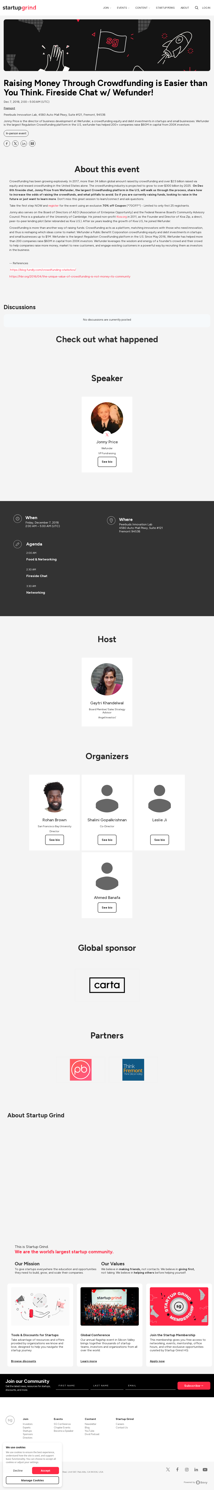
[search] (196, 7)
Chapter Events (62, 1427)
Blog (87, 1427)
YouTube (89, 1430)
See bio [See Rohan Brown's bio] (54, 840)
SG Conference (62, 1424)
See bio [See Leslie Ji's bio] (159, 840)
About (185, 7)
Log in (206, 7)
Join (106, 7)
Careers (120, 1424)
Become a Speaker (63, 1430)
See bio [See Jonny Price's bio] (107, 461)
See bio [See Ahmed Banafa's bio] (107, 907)
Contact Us (122, 1427)
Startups (27, 1430)
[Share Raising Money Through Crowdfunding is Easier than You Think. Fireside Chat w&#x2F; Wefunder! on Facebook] (7, 143)
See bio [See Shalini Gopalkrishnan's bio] (107, 840)
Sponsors (28, 1434)
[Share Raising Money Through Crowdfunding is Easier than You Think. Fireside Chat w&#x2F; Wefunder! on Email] (32, 143)
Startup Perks (165, 7)
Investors (27, 1424)
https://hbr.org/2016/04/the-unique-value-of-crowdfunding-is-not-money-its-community (69, 276)
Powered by (196, 1482)
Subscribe (192, 1385)
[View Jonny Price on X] (107, 435)
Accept (45, 1470)
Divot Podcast (92, 1434)
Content (141, 7)
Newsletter (90, 1424)
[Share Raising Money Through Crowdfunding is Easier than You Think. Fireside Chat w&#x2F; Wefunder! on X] (15, 143)
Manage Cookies (32, 1480)
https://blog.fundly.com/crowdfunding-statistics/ (43, 270)
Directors (27, 1437)
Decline (18, 1470)
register (53, 205)
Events (122, 7)
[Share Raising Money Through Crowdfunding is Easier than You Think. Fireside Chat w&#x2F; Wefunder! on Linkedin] (24, 143)
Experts (26, 1427)
